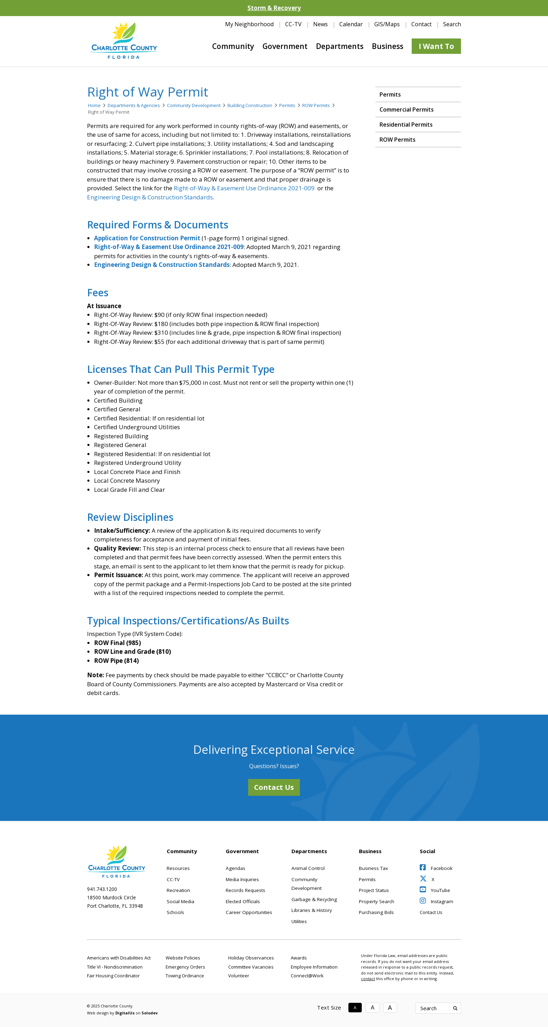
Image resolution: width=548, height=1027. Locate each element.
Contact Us (274, 787)
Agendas (235, 868)
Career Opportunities (249, 912)
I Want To (436, 46)
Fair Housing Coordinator (113, 975)
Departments (339, 46)
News (320, 24)
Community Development (194, 105)
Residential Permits (406, 124)
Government (285, 46)
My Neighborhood (249, 24)
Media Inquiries (242, 879)
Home (94, 105)
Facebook (436, 868)
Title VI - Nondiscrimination (115, 967)
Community (233, 46)
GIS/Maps (387, 24)
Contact (421, 24)
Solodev (150, 1012)
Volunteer (238, 975)
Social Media (180, 901)
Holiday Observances (251, 958)
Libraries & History (311, 910)
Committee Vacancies (251, 967)
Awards (299, 958)
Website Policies (183, 958)
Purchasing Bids (376, 912)
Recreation (178, 890)
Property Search (376, 901)
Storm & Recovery (274, 8)
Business (387, 46)
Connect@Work (307, 975)
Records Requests (245, 890)
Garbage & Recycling (314, 899)
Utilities (299, 921)
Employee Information (314, 967)
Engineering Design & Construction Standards (150, 197)
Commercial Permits (407, 109)
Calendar (351, 24)
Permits (287, 105)
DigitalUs (125, 1012)
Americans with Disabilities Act (119, 958)
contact (368, 978)
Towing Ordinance (185, 975)
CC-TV (293, 24)
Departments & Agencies (134, 105)
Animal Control (308, 868)
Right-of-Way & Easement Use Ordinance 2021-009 (244, 188)
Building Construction (250, 105)
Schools (175, 912)
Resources (178, 868)
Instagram (436, 901)
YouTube (435, 890)
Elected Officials (243, 901)
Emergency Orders (185, 967)
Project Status (374, 890)
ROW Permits (316, 105)
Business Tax (373, 868)
